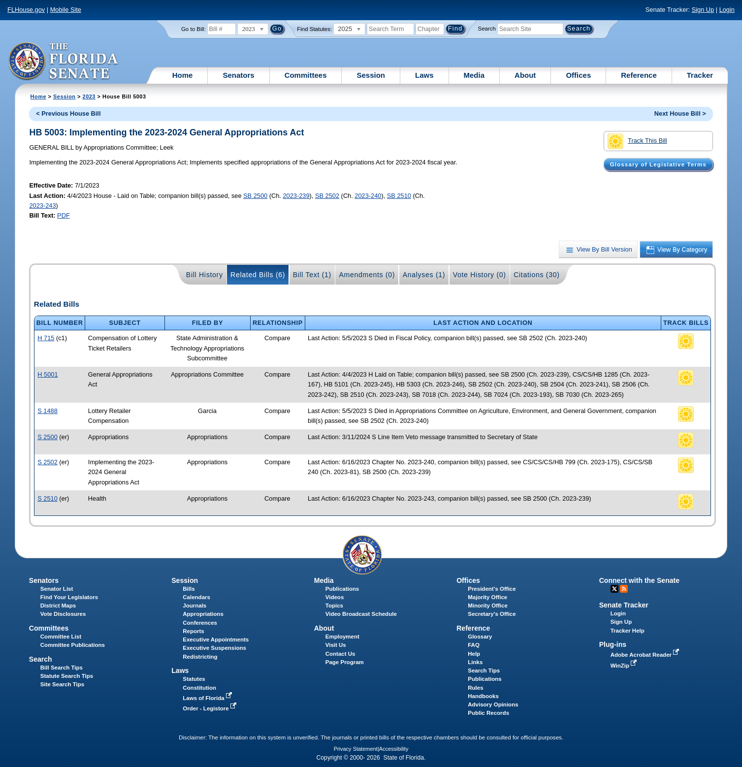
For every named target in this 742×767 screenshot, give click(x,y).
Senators (238, 75)
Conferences (200, 623)
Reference (639, 75)
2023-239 (296, 195)
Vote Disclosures (63, 614)
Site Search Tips (62, 684)
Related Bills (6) (257, 275)
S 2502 (47, 462)
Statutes (194, 679)
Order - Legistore (210, 708)
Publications (342, 589)
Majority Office (487, 597)
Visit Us (335, 645)
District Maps (58, 605)
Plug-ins (613, 644)
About (525, 75)
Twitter (614, 589)
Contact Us (340, 654)
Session (370, 75)
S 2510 (47, 498)
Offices (578, 75)
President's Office (492, 589)
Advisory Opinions (493, 704)
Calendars (196, 597)
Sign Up (703, 9)
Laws (424, 75)
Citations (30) (536, 275)
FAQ (474, 645)
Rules (475, 688)
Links (475, 662)
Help (474, 654)
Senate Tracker (623, 605)
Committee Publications (72, 645)
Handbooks (483, 696)
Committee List (60, 636)
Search (487, 29)
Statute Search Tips (66, 676)
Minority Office (488, 605)
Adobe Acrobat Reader (646, 655)
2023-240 (368, 195)
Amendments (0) (367, 275)
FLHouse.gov (26, 9)
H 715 (45, 338)
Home (182, 75)
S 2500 (47, 437)
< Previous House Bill (68, 113)
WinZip (625, 666)
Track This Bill (637, 141)
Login (727, 9)
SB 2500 (255, 195)
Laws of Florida (208, 698)
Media (474, 75)
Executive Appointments (216, 639)
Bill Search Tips (61, 668)
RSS (624, 589)
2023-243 (42, 205)
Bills (188, 589)
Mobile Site (65, 9)
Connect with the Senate (639, 580)
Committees (306, 75)
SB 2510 (399, 195)
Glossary (480, 636)
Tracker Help (628, 631)
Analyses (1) (424, 275)
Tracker (700, 75)
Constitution (199, 688)
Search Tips (484, 670)
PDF (63, 215)
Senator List (56, 589)
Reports (193, 631)
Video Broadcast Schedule (361, 614)
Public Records (488, 713)
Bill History (204, 275)
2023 (89, 96)
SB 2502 (327, 195)
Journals (194, 605)
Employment (342, 636)
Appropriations (203, 614)
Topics (334, 605)
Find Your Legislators (69, 597)
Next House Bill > (680, 113)
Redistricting (200, 657)
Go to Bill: (193, 29)
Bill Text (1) (312, 275)
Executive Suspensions (214, 648)
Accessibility (394, 749)
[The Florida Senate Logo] (63, 61)
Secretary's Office (492, 614)
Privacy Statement (356, 749)
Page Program (344, 662)
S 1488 (47, 411)
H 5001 (47, 374)
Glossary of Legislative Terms (658, 164)
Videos (334, 597)
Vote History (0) (479, 275)
